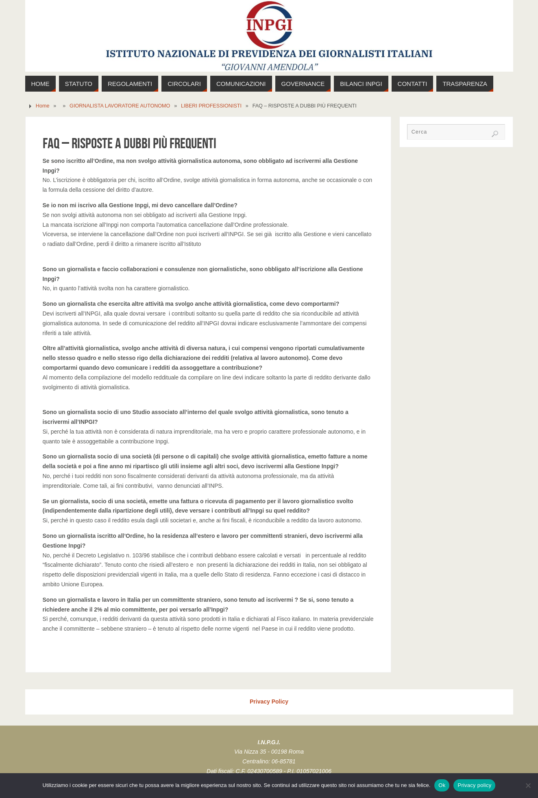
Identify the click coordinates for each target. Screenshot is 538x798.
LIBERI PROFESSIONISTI (211, 106)
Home (43, 106)
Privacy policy (474, 785)
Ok (441, 785)
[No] (528, 785)
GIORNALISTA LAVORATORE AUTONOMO (120, 106)
